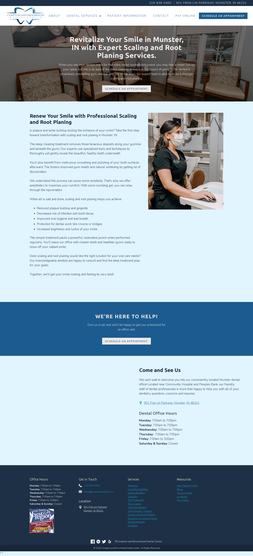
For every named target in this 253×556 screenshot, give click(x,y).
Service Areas (184, 493)
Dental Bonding (136, 493)
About (54, 16)
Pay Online (185, 16)
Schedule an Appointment (126, 341)
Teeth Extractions (137, 507)
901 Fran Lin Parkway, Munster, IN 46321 (171, 403)
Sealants (132, 496)
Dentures (133, 485)
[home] (24, 16)
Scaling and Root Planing (141, 514)
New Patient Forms (187, 485)
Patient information (127, 16)
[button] (84, 16)
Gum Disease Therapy (140, 511)
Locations (182, 496)
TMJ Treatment (136, 500)
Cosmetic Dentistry (138, 489)
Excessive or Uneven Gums (142, 518)
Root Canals (134, 504)
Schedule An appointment (126, 88)
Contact (161, 16)
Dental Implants (136, 522)
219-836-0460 (160, 3)
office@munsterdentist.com (98, 491)
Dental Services (82, 16)
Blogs (180, 489)
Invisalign (133, 525)
